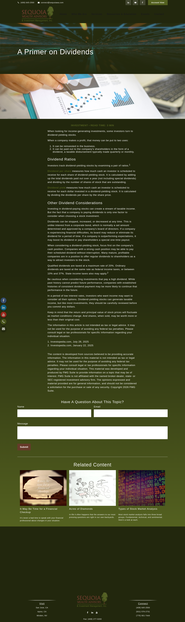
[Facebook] (142, 2)
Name (20, 406)
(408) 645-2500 (25, 3)
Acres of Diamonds (81, 508)
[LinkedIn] (128, 2)
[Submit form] (24, 447)
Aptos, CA (42, 612)
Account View (157, 3)
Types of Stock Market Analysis (138, 508)
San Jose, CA (42, 608)
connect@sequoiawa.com (50, 3)
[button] (63, 14)
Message (22, 423)
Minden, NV (42, 616)
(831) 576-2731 (143, 612)
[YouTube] (135, 2)
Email (97, 406)
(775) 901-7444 (143, 616)
